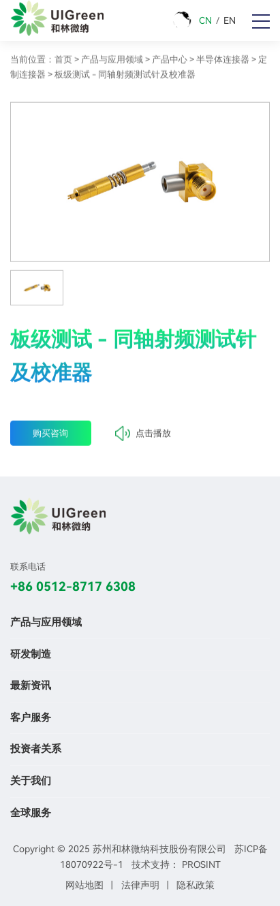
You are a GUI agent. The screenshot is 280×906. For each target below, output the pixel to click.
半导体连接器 (222, 61)
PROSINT (201, 864)
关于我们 (30, 781)
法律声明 (140, 884)
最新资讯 (30, 685)
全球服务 (30, 813)
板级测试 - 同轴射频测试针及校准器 (125, 76)
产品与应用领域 (112, 61)
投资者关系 (35, 749)
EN (229, 20)
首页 (63, 61)
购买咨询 (50, 437)
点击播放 (143, 437)
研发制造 (30, 654)
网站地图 (84, 884)
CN (205, 20)
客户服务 (30, 717)
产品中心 (169, 61)
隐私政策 (195, 884)
